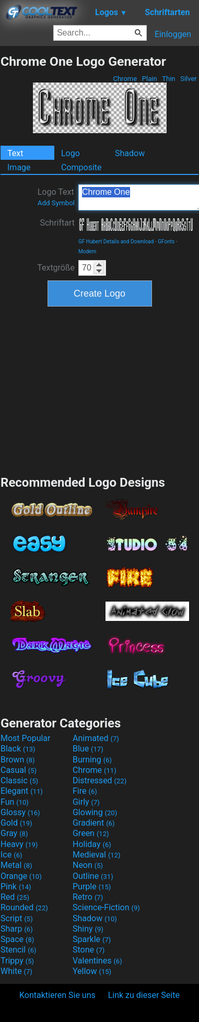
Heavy (19, 844)
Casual (19, 770)
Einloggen (173, 34)
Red (15, 897)
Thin (168, 79)
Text (15, 153)
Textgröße (56, 268)
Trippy (17, 961)
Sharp (17, 929)
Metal (16, 865)
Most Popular (26, 738)
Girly (86, 802)
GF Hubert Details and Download (116, 241)
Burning (92, 760)
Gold (16, 823)
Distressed (99, 780)
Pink (16, 886)
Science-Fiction (106, 907)
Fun (15, 802)
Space (17, 939)
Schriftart (57, 223)
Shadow (130, 153)
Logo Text (56, 197)
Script (17, 918)
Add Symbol (56, 203)
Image (19, 167)
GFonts (166, 241)
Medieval (97, 855)
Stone (88, 950)
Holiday (92, 844)
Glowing (95, 812)
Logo (70, 153)
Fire (85, 791)
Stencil (18, 950)
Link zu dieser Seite (144, 995)
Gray (14, 833)
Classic (19, 780)
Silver (188, 79)
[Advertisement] (100, 389)
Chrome (124, 79)
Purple (92, 886)
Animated (96, 738)
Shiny (88, 929)
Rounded (24, 907)
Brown (17, 760)
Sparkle (92, 939)
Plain (150, 79)
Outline (93, 876)
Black (18, 749)
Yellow (92, 971)
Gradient (93, 823)
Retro (88, 897)
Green (91, 833)
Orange (21, 876)
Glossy (20, 812)
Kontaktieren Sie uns (57, 995)
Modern (87, 251)
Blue (88, 749)
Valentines (97, 961)
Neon (88, 865)
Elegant (22, 791)
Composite (81, 167)
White (16, 971)
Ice (11, 855)
